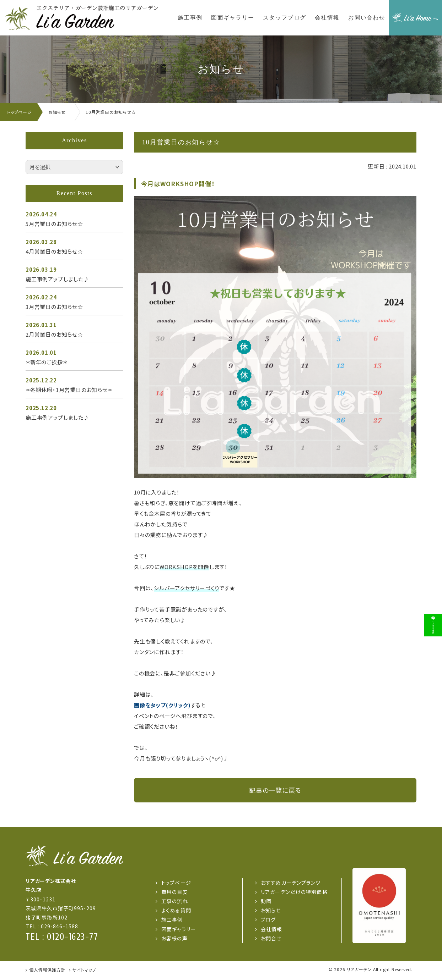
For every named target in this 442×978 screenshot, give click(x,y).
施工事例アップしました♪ (57, 279)
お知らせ (271, 910)
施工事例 (172, 919)
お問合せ (271, 938)
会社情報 (271, 929)
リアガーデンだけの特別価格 (294, 891)
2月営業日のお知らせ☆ (54, 334)
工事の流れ (174, 901)
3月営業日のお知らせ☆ (54, 306)
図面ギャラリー (178, 929)
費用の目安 (174, 891)
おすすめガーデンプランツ (290, 882)
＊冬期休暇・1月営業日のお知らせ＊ (69, 389)
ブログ (268, 919)
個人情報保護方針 (47, 970)
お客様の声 (174, 938)
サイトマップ (84, 970)
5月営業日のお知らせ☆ (54, 223)
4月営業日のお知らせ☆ (54, 251)
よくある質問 (176, 910)
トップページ (176, 882)
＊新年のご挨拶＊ (46, 362)
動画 (266, 901)
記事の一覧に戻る (275, 790)
